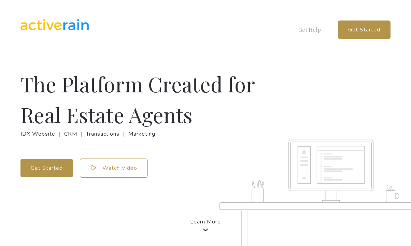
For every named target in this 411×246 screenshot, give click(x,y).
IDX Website (37, 134)
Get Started (364, 29)
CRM (70, 134)
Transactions (102, 134)
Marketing (141, 134)
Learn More (205, 226)
